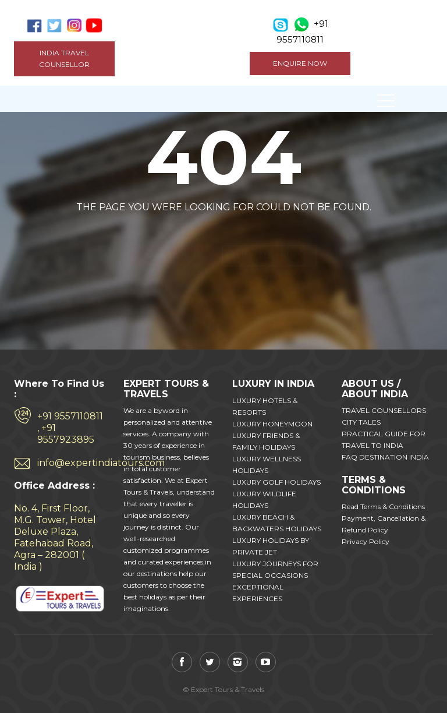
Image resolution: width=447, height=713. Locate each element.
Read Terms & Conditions (383, 506)
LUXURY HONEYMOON (272, 423)
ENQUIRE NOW (300, 63)
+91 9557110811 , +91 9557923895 (70, 428)
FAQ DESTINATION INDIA (385, 457)
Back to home (175, 235)
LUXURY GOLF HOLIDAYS (276, 482)
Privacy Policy (365, 541)
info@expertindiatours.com (71, 462)
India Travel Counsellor (64, 58)
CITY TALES (361, 422)
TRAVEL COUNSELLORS (384, 410)
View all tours (269, 235)
